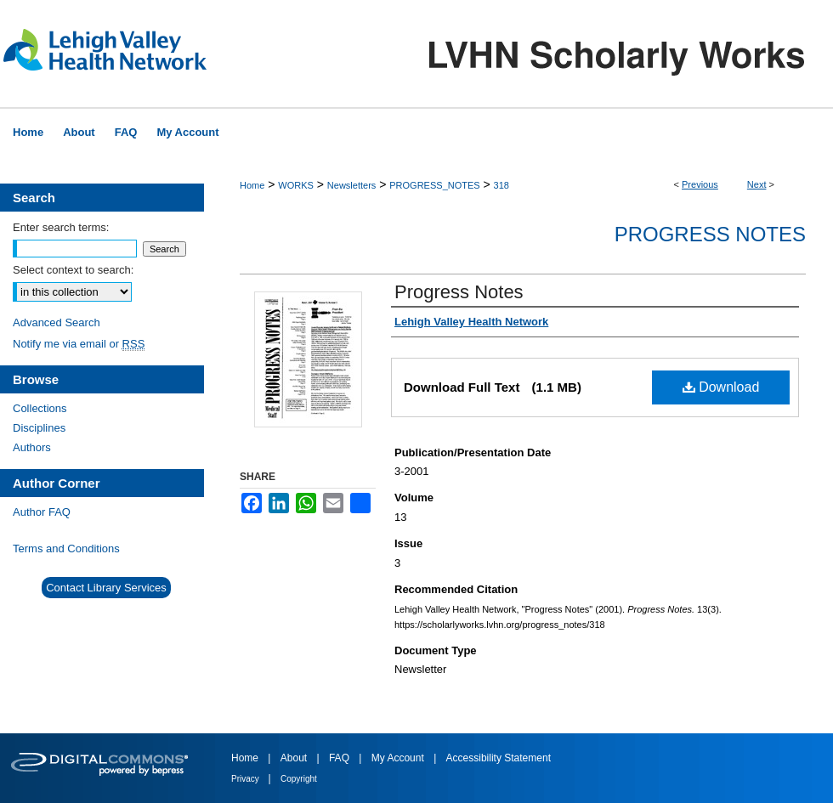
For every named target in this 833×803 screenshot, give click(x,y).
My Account (399, 758)
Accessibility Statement (498, 758)
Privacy (246, 778)
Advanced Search (56, 322)
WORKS (296, 185)
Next (757, 184)
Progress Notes (710, 234)
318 (501, 185)
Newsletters (351, 185)
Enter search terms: (61, 227)
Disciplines (39, 427)
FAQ (340, 758)
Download (721, 387)
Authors (32, 447)
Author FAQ (42, 512)
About (295, 758)
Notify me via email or (78, 343)
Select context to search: (73, 269)
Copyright (298, 778)
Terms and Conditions (66, 548)
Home (252, 185)
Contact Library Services (106, 587)
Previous (700, 184)
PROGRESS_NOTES (434, 185)
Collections (40, 408)
